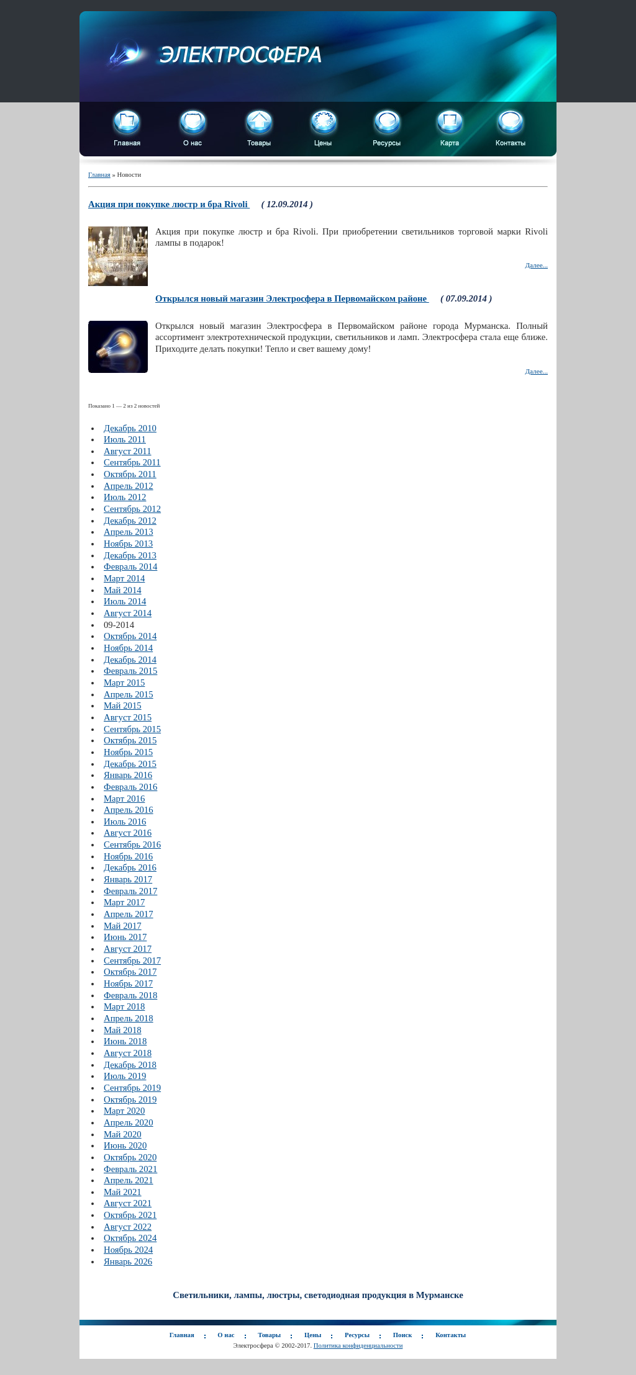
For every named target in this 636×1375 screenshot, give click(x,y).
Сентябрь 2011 (132, 462)
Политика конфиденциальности (358, 1345)
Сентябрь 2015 (132, 729)
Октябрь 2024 (130, 1238)
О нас (225, 1335)
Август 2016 (128, 833)
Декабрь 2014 (130, 660)
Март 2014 (124, 578)
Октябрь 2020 (130, 1157)
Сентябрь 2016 (132, 844)
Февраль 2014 (130, 566)
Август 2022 (128, 1227)
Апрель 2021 (128, 1180)
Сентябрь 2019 (132, 1088)
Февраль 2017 (130, 891)
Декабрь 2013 (130, 555)
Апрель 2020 (128, 1122)
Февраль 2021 (130, 1169)
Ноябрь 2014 (128, 648)
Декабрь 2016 (130, 867)
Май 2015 (123, 705)
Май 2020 (123, 1134)
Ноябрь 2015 (128, 752)
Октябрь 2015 (130, 740)
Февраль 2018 (130, 995)
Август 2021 (128, 1203)
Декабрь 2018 (130, 1065)
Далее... (536, 265)
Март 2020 (124, 1111)
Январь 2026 (128, 1261)
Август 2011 (128, 451)
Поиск (402, 1335)
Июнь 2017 (125, 937)
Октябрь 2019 (130, 1099)
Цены (312, 1335)
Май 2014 (123, 590)
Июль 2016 (125, 821)
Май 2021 (123, 1192)
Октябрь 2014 (130, 636)
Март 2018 (124, 1006)
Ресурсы (357, 1335)
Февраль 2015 (130, 671)
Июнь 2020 (125, 1145)
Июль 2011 (125, 439)
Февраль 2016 (130, 787)
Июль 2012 (125, 497)
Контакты (450, 1335)
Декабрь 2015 (130, 764)
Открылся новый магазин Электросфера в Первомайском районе (292, 298)
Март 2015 (124, 683)
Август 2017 (128, 949)
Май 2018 (123, 1030)
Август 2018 (128, 1053)
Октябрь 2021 (130, 1215)
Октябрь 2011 (130, 474)
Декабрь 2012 (130, 521)
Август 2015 (128, 717)
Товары (269, 1335)
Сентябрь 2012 (132, 509)
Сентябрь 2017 (132, 960)
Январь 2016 (128, 775)
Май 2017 (123, 926)
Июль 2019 (125, 1076)
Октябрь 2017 (130, 972)
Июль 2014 (125, 601)
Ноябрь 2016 (128, 856)
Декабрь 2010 (130, 428)
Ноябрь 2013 (128, 544)
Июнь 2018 (125, 1041)
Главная (99, 174)
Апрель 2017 (128, 914)
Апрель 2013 (128, 532)
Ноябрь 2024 (128, 1250)
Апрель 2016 (128, 810)
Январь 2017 (128, 879)
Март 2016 (124, 799)
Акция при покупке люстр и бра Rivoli (169, 204)
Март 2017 (124, 902)
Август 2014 (128, 613)
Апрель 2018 (128, 1018)
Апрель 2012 (128, 486)
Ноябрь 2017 (128, 983)
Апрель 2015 (128, 694)
